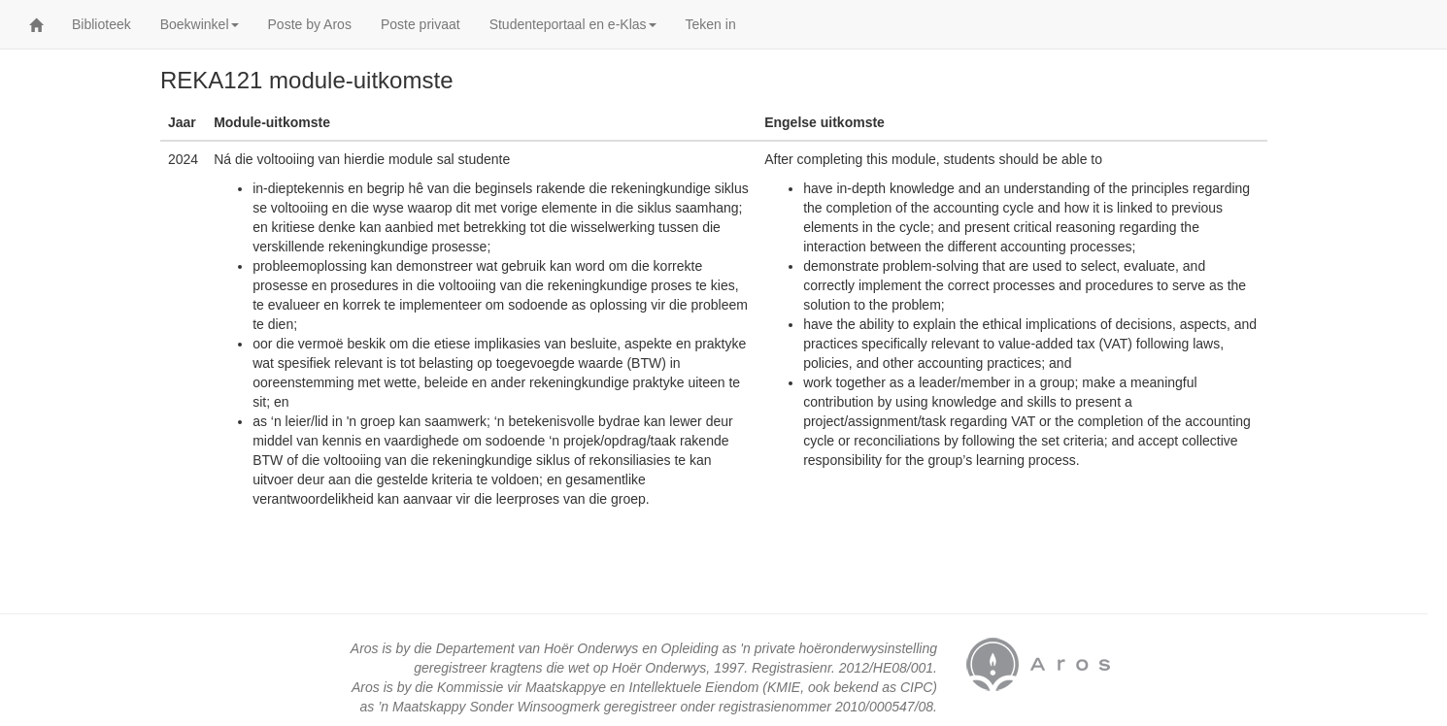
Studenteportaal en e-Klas (572, 24)
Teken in (711, 24)
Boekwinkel (199, 24)
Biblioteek (101, 24)
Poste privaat (420, 24)
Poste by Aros (310, 24)
